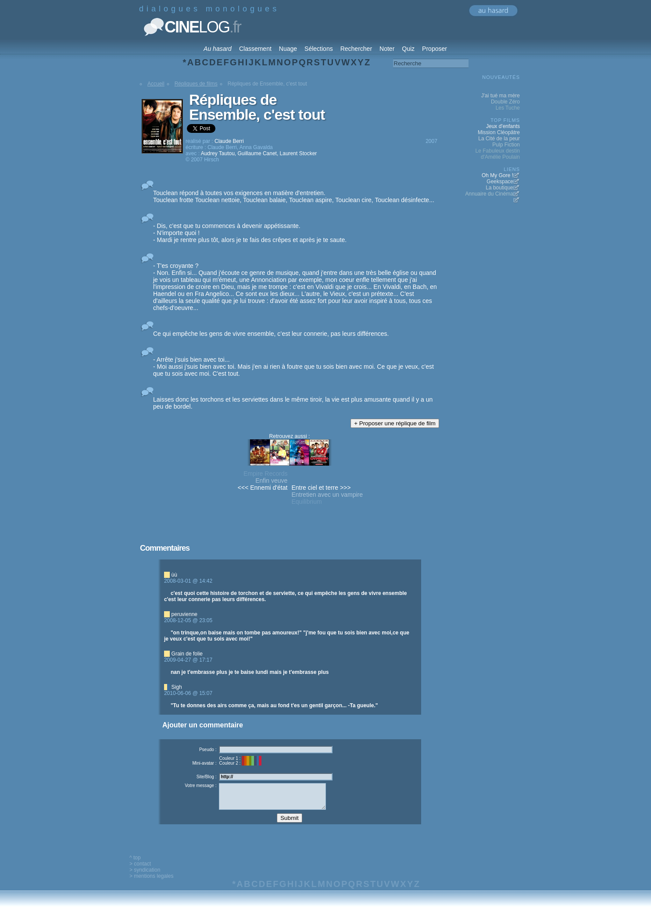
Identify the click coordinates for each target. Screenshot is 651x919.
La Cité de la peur (499, 138)
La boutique (499, 188)
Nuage (288, 48)
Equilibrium (306, 501)
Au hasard (218, 48)
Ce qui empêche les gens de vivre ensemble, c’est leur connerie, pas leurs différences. (271, 333)
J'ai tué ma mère (500, 96)
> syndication (144, 876)
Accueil (156, 84)
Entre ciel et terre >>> (321, 487)
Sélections (318, 48)
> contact (140, 870)
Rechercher (356, 48)
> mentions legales (151, 883)
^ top (135, 864)
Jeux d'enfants (503, 126)
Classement (255, 48)
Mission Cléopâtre (499, 132)
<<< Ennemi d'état (263, 487)
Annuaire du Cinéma (489, 194)
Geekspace (499, 181)
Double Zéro (505, 102)
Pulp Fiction (506, 145)
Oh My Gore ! (497, 175)
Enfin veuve (271, 480)
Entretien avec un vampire (327, 494)
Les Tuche (508, 108)
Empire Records (265, 473)
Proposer (434, 48)
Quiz (408, 48)
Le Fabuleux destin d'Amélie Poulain (498, 154)
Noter (386, 48)
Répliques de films (196, 84)
